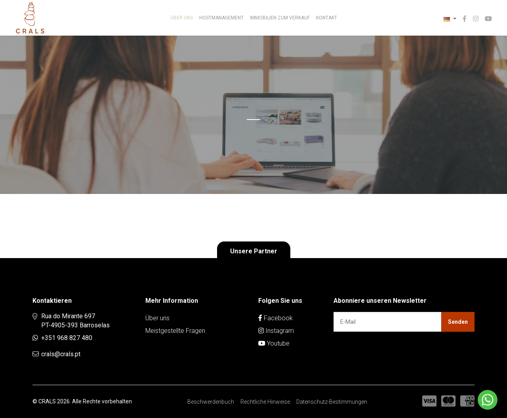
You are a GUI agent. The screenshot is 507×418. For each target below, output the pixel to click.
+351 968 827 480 (66, 338)
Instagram (276, 330)
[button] (450, 19)
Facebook (275, 318)
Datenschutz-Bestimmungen (331, 402)
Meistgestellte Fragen (175, 330)
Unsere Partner (253, 251)
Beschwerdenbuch (210, 402)
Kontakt (326, 18)
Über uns (181, 18)
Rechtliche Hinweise (265, 402)
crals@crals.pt (60, 354)
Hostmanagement (221, 18)
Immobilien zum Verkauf (280, 18)
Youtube (274, 343)
